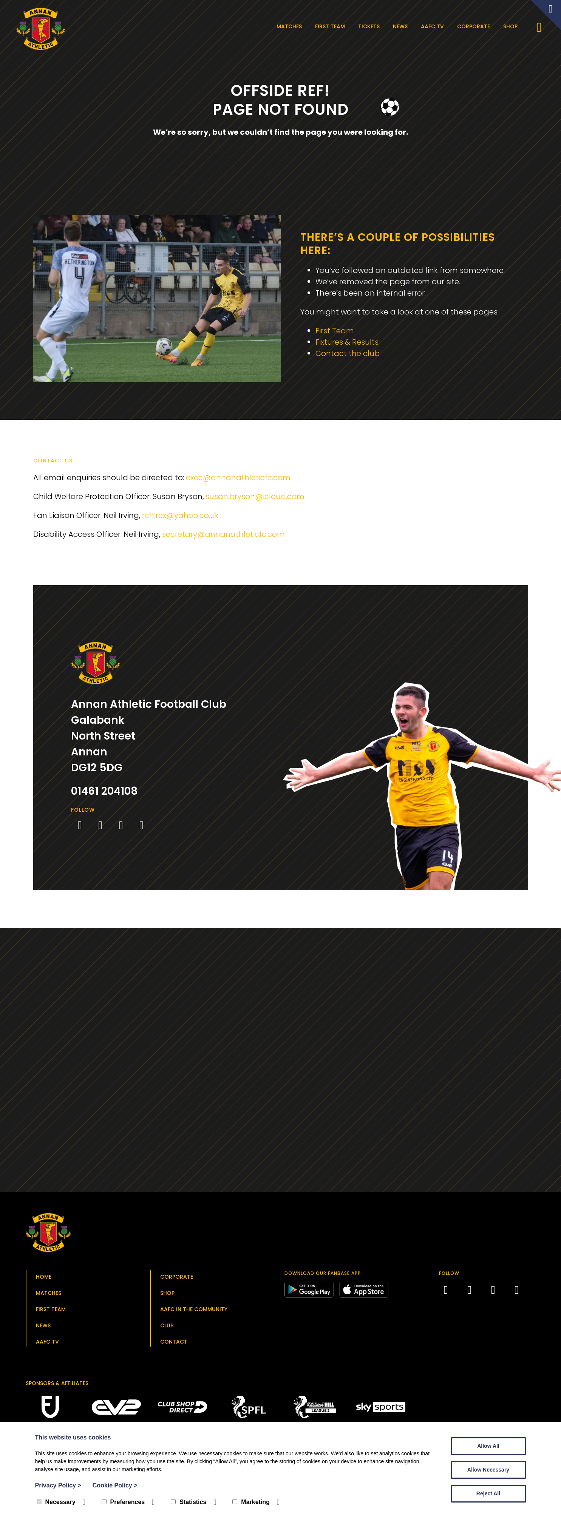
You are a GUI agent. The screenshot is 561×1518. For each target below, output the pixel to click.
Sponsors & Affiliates (57, 1383)
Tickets (369, 26)
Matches (289, 26)
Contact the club (347, 353)
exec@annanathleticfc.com (238, 477)
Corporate (473, 26)
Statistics (188, 1502)
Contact (173, 1341)
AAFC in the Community (193, 1309)
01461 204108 (104, 791)
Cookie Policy (115, 1485)
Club (167, 1325)
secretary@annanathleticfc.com (223, 534)
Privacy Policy (58, 1485)
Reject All (488, 1493)
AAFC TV (432, 26)
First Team (330, 26)
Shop (510, 26)
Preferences (123, 1502)
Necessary (56, 1502)
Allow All (488, 1446)
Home (43, 1277)
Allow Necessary (488, 1470)
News (400, 26)
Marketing (251, 1502)
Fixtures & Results (347, 342)
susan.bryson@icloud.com (255, 496)
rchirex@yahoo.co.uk (180, 515)
